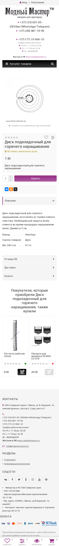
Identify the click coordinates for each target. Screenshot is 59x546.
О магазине (10, 459)
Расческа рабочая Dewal (14, 355)
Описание (10, 200)
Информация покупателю (17, 463)
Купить (35, 178)
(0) (12, 364)
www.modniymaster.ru (36, 57)
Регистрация (37, 2)
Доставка (9, 267)
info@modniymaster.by (17, 446)
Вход (23, 2)
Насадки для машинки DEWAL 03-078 (41, 356)
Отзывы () (10, 259)
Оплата (8, 275)
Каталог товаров (18, 63)
